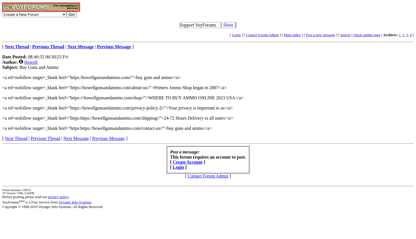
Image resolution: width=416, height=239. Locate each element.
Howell (30, 62)
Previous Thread (45, 138)
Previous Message (108, 138)
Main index (292, 35)
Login (236, 35)
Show (228, 25)
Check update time (366, 35)
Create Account (188, 162)
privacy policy (58, 197)
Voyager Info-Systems (75, 202)
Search (345, 35)
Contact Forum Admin (262, 35)
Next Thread (16, 138)
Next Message (76, 138)
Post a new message (320, 35)
